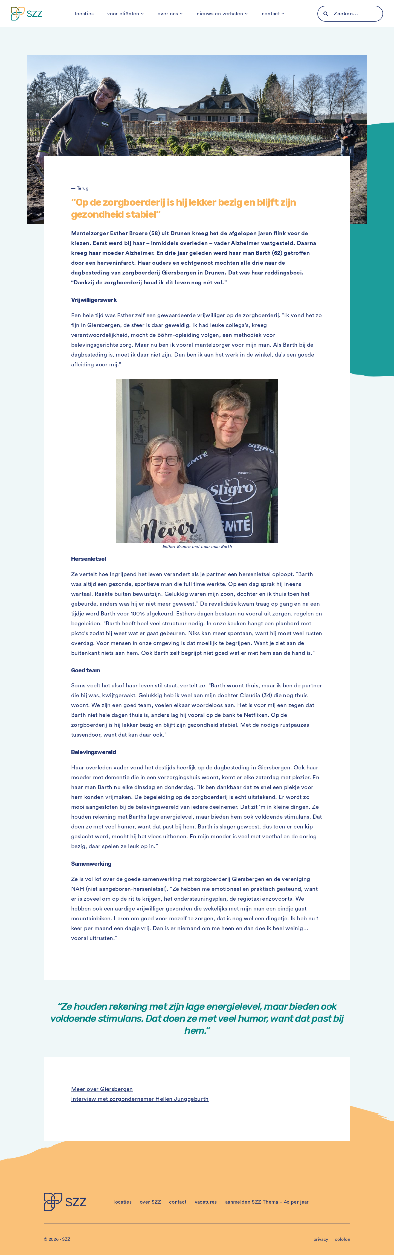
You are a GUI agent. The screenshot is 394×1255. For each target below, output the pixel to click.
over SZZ (150, 1201)
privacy (321, 1239)
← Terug (79, 188)
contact (271, 13)
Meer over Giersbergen (102, 1089)
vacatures (206, 1201)
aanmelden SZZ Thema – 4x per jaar (267, 1201)
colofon (342, 1239)
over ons (168, 13)
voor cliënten (123, 13)
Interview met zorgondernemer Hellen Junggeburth (140, 1099)
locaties (84, 13)
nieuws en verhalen (220, 13)
